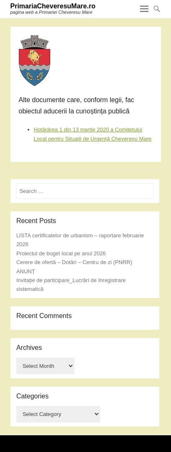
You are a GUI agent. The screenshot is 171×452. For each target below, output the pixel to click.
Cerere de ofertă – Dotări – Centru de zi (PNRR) (74, 262)
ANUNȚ (25, 271)
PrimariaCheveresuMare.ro (53, 6)
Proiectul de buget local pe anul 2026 (61, 253)
